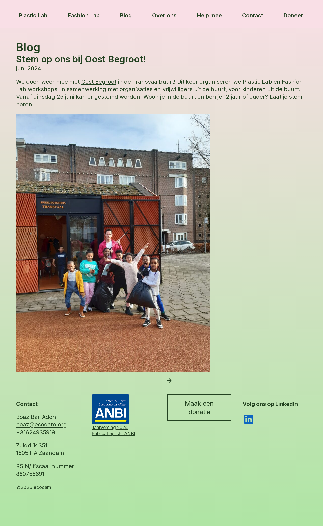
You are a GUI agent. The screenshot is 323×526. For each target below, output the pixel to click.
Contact (252, 15)
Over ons (164, 15)
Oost (88, 81)
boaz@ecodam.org (41, 424)
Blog (126, 15)
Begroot (105, 81)
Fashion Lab (84, 15)
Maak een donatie (199, 408)
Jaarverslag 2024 (110, 427)
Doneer (293, 15)
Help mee (209, 15)
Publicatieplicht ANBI (113, 433)
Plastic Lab (33, 15)
